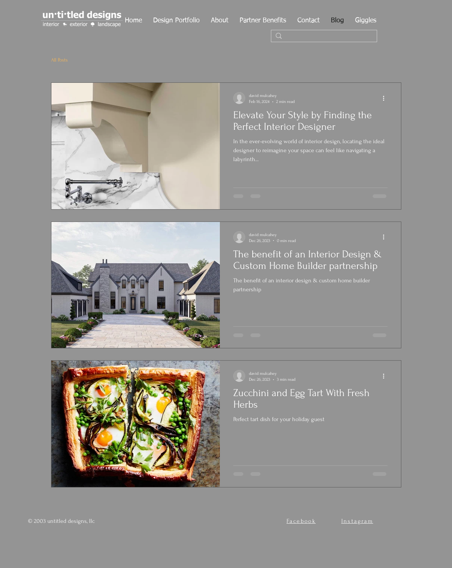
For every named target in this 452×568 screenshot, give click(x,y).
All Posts (59, 60)
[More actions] (386, 98)
